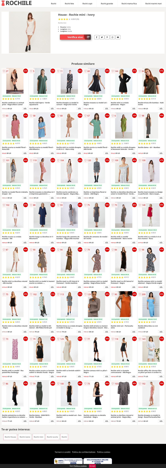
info (25, 108)
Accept (92, 466)
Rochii (53, 3)
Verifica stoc (79, 37)
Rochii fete (69, 3)
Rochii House (10, 437)
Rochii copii (87, 3)
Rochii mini (38, 437)
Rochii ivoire (25, 437)
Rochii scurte (52, 437)
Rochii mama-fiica (129, 3)
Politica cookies (103, 452)
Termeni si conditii (63, 452)
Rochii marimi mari (153, 3)
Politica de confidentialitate (83, 452)
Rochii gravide (107, 3)
